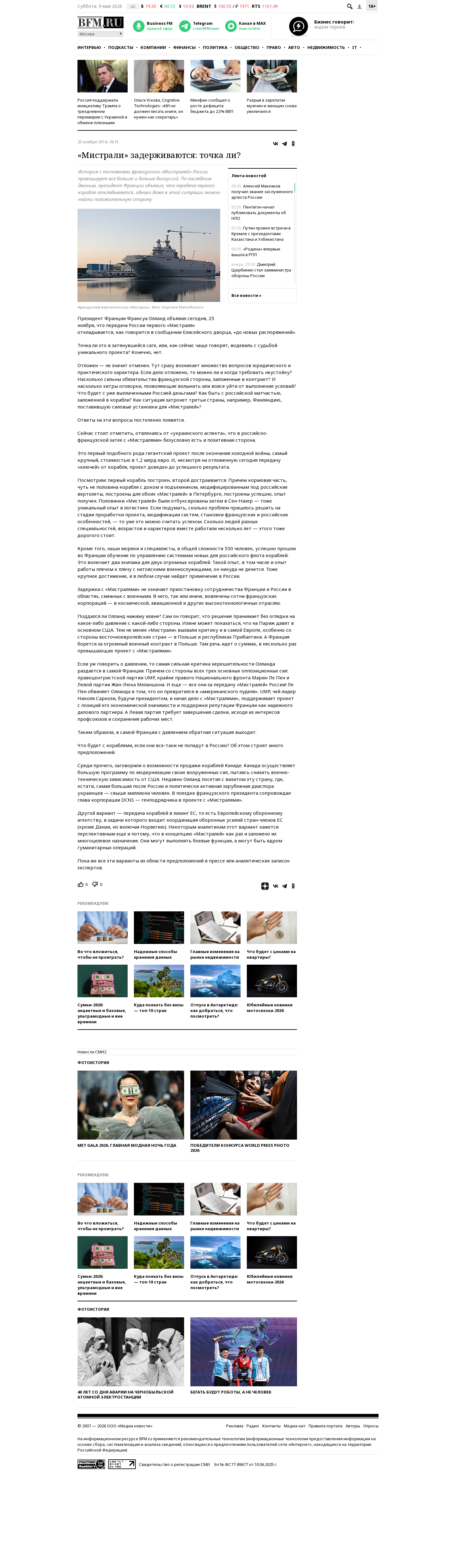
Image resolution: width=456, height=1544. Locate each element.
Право (274, 47)
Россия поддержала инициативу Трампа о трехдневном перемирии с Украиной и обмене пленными (102, 111)
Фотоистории (93, 1062)
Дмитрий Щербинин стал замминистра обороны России (261, 269)
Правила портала (325, 1426)
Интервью (89, 47)
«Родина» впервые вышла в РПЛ (255, 251)
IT (354, 47)
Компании (153, 47)
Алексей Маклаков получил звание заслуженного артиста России (262, 191)
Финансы (184, 47)
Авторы (353, 1426)
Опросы (371, 1426)
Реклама (234, 1426)
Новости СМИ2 (91, 1052)
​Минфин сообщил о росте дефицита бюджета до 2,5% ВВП (211, 105)
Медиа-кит (294, 1426)
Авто (294, 47)
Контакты (271, 1426)
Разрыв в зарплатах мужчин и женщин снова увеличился (272, 105)
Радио (253, 1426)
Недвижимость (326, 47)
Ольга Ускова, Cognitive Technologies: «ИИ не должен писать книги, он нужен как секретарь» (158, 108)
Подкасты (120, 47)
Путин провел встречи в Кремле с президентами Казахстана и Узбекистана (261, 233)
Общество (247, 47)
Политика (215, 47)
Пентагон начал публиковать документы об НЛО (258, 212)
